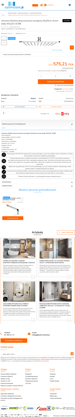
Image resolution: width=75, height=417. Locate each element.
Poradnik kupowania (31, 376)
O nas (51, 379)
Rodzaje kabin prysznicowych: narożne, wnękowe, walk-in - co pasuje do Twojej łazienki (54, 305)
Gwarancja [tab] (6, 182)
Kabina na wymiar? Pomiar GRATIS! (12, 386)
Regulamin (58, 357)
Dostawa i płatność (50, 106)
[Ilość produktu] (55, 76)
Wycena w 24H (5, 381)
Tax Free (28, 383)
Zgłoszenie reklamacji (7, 393)
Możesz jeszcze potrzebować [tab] (14, 124)
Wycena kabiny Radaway (8, 374)
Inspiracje (53, 374)
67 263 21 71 (9, 335)
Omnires (10, 33)
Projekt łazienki (54, 381)
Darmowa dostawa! (7, 383)
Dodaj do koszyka (55, 82)
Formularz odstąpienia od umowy (11, 396)
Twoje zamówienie (55, 398)
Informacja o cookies (59, 415)
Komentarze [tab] (7, 186)
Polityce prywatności (43, 361)
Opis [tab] (3, 128)
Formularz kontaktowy (13, 340)
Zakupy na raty (5, 379)
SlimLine (23, 33)
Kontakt (52, 376)
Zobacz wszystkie (66, 232)
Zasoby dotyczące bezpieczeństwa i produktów (17, 54)
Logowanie (53, 393)
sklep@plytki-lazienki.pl (41, 335)
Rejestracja (53, 396)
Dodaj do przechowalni (64, 85)
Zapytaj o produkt (14, 106)
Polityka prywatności (31, 381)
